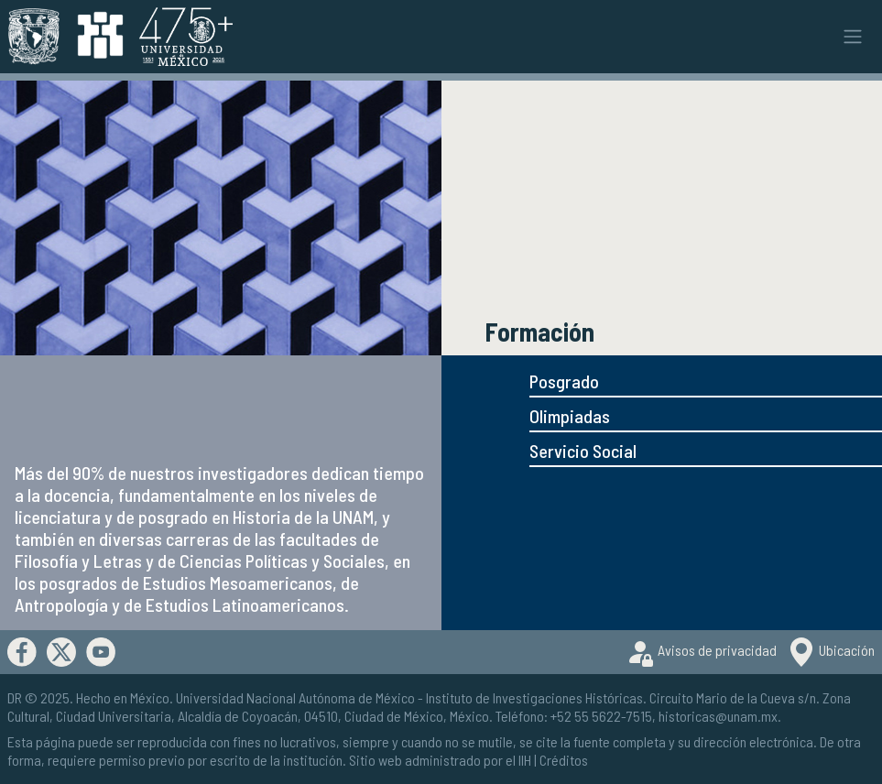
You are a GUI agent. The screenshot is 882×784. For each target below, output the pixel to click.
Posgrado (564, 381)
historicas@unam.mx (718, 715)
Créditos (563, 759)
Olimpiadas (569, 416)
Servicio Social (583, 451)
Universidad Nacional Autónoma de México (295, 697)
